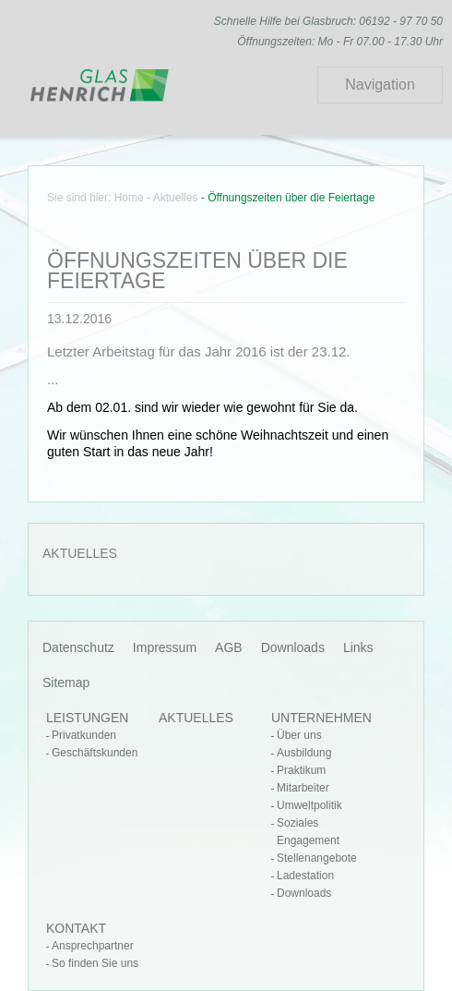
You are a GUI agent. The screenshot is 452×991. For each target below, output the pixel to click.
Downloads (293, 647)
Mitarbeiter (303, 787)
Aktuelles (175, 197)
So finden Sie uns (95, 963)
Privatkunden (84, 735)
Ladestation (305, 875)
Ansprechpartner (93, 945)
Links (358, 647)
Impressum (164, 647)
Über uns (299, 735)
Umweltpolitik (309, 805)
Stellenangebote (317, 858)
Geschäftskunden (94, 752)
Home (129, 197)
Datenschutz (78, 647)
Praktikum (301, 770)
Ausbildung (304, 752)
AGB (229, 647)
